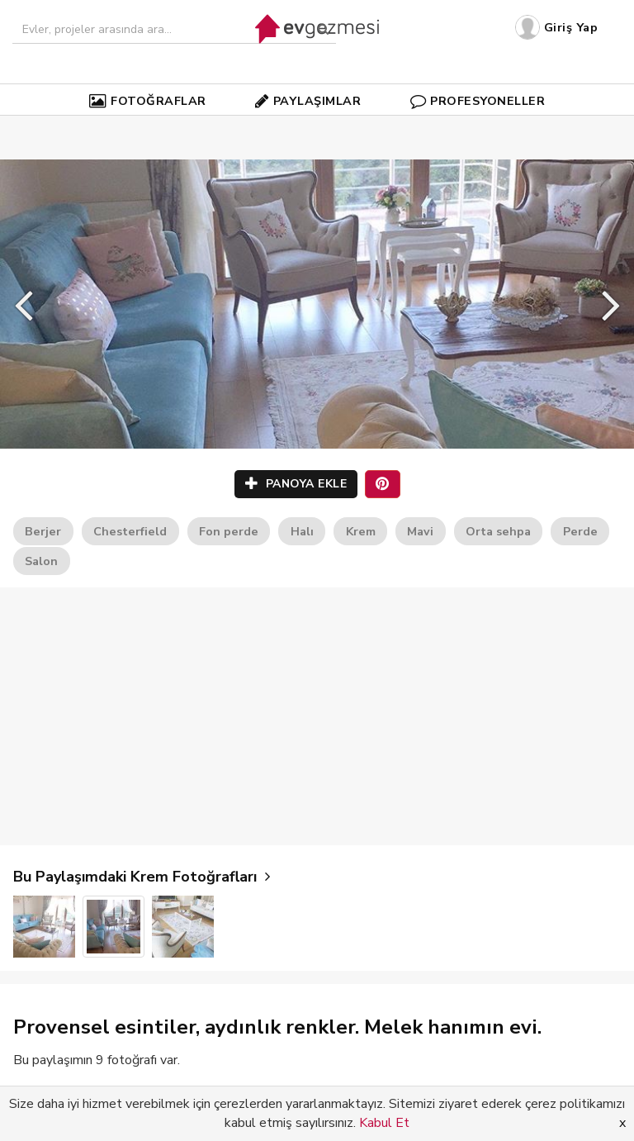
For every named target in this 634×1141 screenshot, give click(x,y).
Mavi (420, 531)
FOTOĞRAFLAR (147, 101)
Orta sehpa (498, 531)
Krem (361, 531)
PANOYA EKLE (296, 484)
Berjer (43, 531)
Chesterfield (130, 531)
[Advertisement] (317, 716)
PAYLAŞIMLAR (308, 101)
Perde (580, 531)
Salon (41, 561)
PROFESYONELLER (478, 101)
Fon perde (228, 531)
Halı (302, 531)
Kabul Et (384, 1123)
